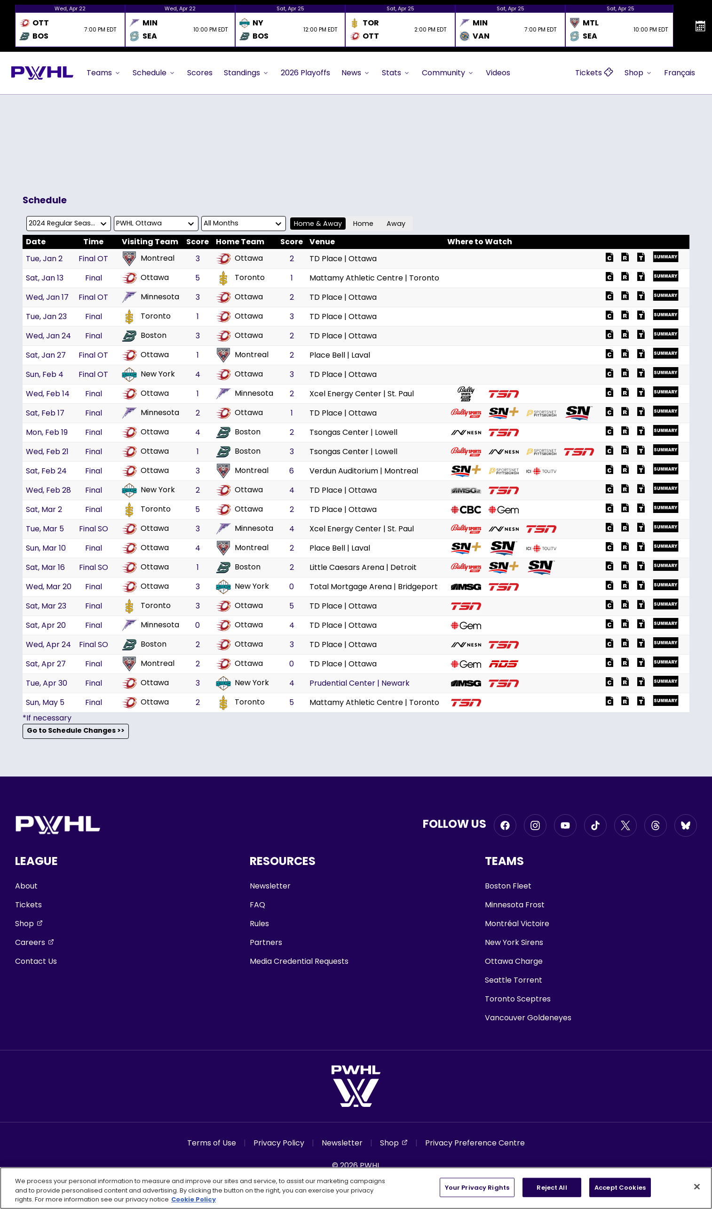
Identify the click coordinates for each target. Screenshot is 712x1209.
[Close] (697, 1186)
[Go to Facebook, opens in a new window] (505, 825)
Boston (144, 336)
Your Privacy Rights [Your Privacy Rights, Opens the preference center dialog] (477, 1187)
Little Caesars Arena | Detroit (363, 567)
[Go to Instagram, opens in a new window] (535, 825)
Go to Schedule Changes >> (76, 731)
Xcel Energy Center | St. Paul (361, 393)
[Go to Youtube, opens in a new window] (565, 825)
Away (396, 223)
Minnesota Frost (515, 904)
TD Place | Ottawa (343, 258)
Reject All (552, 1187)
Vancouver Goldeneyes (528, 1017)
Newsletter (270, 886)
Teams (104, 72)
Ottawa (239, 258)
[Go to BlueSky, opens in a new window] (685, 825)
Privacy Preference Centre (475, 1142)
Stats (396, 72)
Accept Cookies (620, 1187)
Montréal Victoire (517, 923)
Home (363, 223)
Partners (266, 942)
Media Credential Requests (299, 961)
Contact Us (36, 961)
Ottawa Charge (514, 961)
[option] (70, 26)
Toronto (240, 278)
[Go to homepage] (42, 73)
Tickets (28, 904)
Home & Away (318, 223)
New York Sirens (514, 942)
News (356, 72)
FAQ (257, 904)
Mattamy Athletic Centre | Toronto (374, 277)
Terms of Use (211, 1142)
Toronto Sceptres (518, 998)
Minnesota (150, 297)
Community (448, 72)
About (26, 886)
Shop (639, 72)
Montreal (148, 258)
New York (148, 374)
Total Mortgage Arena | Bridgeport (373, 586)
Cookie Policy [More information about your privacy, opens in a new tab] (193, 1199)
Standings (246, 72)
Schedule (154, 72)
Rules (259, 923)
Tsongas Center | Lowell (353, 432)
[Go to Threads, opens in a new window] (655, 825)
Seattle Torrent (513, 980)
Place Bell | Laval (339, 355)
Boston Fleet (508, 886)
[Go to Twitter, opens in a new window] (625, 825)
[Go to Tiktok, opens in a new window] (595, 825)
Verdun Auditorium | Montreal (363, 470)
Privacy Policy (278, 1142)
